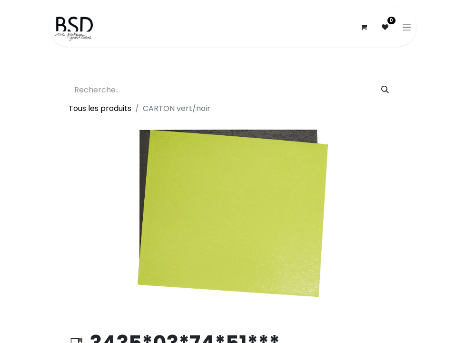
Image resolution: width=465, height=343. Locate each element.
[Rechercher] (385, 90)
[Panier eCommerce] (364, 27)
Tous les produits (100, 108)
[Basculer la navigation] (406, 27)
